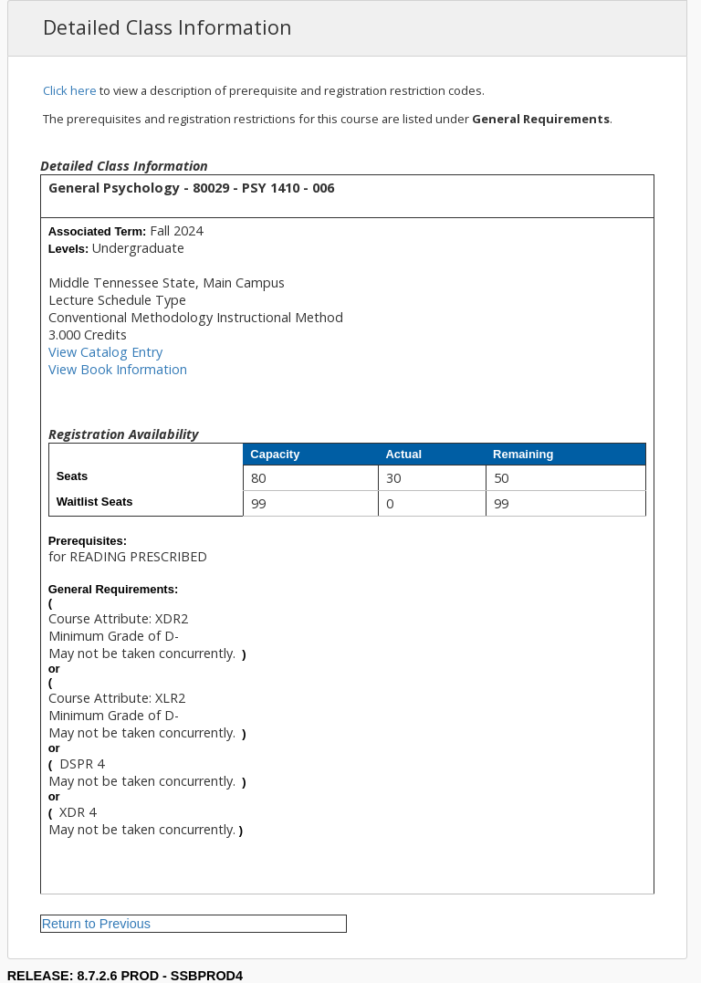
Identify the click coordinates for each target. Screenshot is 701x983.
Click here (70, 90)
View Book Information (117, 369)
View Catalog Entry (105, 352)
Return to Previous (96, 923)
